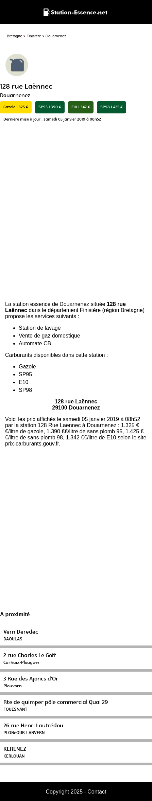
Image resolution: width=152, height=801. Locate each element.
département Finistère (74, 310)
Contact (96, 792)
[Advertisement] (76, 213)
